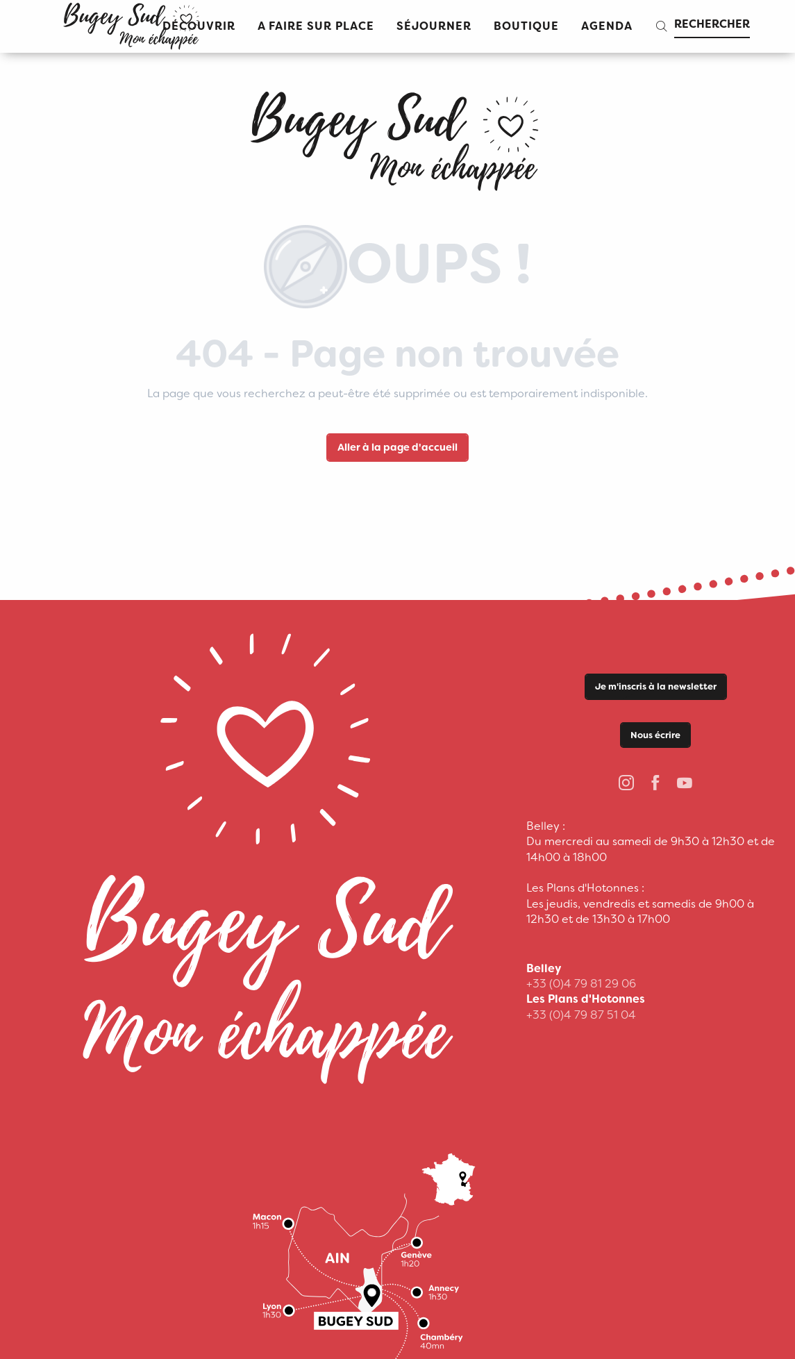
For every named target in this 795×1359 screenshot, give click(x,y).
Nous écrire (655, 735)
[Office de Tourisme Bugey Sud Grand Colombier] (397, 136)
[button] (315, 26)
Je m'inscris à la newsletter (656, 686)
